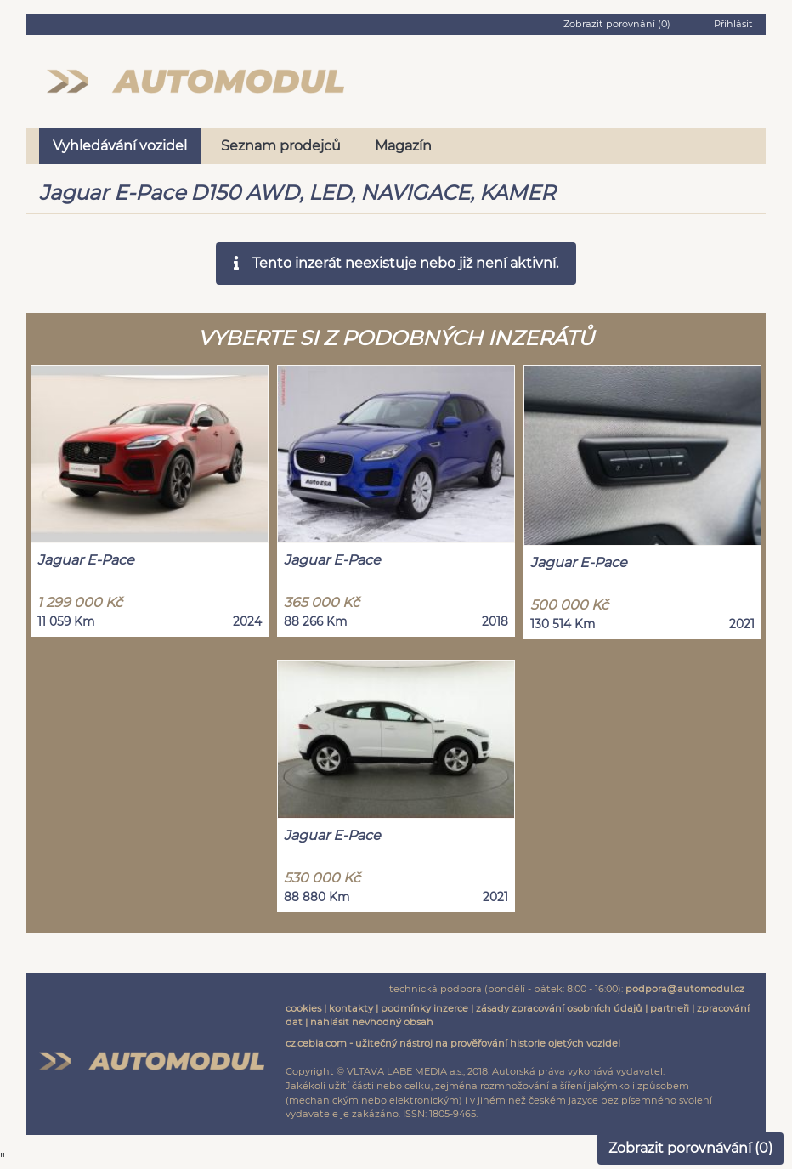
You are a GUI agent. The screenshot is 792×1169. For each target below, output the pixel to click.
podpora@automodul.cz (684, 989)
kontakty (351, 1008)
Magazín (403, 146)
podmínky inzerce (424, 1008)
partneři (669, 1008)
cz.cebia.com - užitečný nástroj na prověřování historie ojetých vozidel (453, 1043)
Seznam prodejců (281, 146)
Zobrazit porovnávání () (690, 1148)
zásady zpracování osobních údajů (559, 1008)
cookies (303, 1008)
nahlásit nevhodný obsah (371, 1022)
